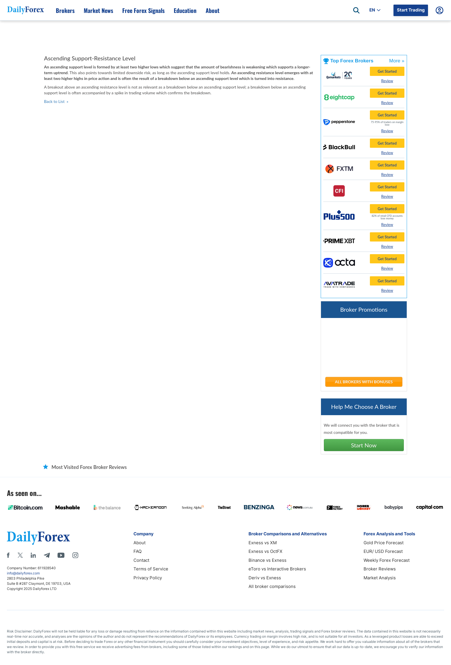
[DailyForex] (38, 538)
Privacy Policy (147, 577)
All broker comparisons (272, 586)
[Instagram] (75, 555)
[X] (20, 555)
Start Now (364, 445)
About (139, 542)
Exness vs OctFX (265, 551)
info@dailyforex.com (23, 573)
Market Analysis (380, 577)
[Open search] (356, 10)
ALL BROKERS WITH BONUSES (364, 381)
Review (387, 80)
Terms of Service (150, 569)
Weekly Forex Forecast (387, 560)
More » (396, 61)
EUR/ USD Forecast (383, 551)
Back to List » (56, 101)
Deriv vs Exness (265, 577)
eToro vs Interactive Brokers (277, 569)
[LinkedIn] (33, 555)
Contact (141, 560)
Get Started (387, 71)
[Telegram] (47, 555)
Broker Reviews (380, 569)
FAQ (137, 551)
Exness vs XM (263, 542)
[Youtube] (61, 555)
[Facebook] (8, 555)
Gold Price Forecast (384, 542)
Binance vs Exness (267, 560)
